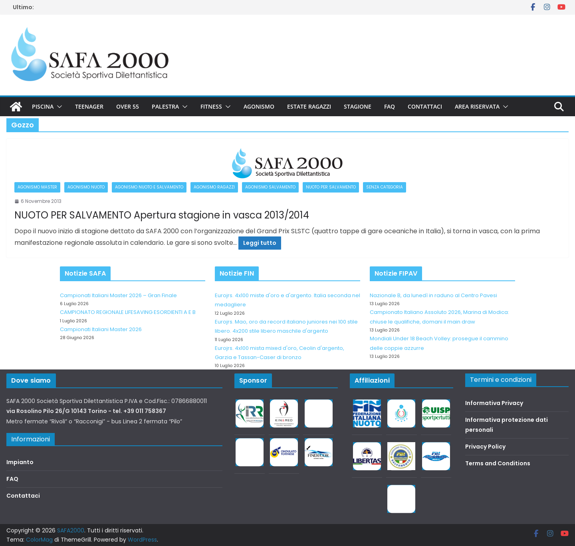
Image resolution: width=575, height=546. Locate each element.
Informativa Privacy (494, 403)
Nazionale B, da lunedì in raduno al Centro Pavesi (433, 295)
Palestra (165, 106)
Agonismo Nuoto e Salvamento (149, 187)
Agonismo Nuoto (86, 187)
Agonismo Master (37, 187)
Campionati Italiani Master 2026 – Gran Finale (118, 295)
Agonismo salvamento (270, 187)
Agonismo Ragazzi (214, 187)
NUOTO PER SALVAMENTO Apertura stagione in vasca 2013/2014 (161, 215)
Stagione (357, 106)
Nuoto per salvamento (331, 187)
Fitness (211, 106)
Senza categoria (384, 187)
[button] (58, 106)
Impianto (20, 462)
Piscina (43, 106)
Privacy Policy (485, 447)
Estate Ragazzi (309, 106)
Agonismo (259, 106)
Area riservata (477, 106)
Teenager (89, 106)
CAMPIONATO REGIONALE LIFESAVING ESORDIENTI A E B (128, 312)
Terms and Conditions (497, 463)
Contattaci (425, 106)
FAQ (389, 106)
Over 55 (127, 106)
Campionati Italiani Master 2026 (101, 329)
